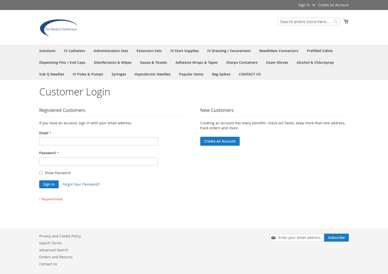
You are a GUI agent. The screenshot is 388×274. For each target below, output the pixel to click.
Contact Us (48, 264)
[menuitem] (47, 51)
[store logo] (60, 27)
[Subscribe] (336, 238)
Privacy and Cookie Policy (60, 236)
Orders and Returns (56, 257)
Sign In (304, 4)
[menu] (194, 62)
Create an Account (333, 4)
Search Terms (50, 243)
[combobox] (309, 22)
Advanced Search (53, 250)
